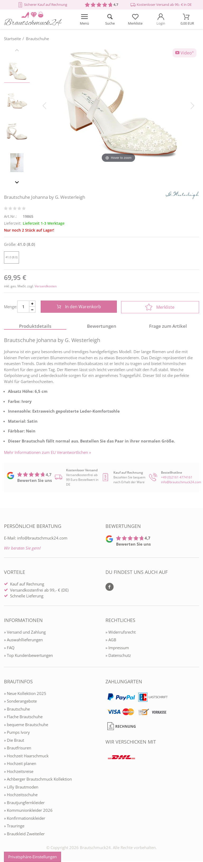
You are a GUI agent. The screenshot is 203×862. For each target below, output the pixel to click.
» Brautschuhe (17, 709)
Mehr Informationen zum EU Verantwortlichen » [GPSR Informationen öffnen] (47, 453)
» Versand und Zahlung (25, 632)
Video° (184, 53)
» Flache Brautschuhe (23, 717)
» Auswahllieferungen (23, 640)
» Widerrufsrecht (120, 632)
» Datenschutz (118, 656)
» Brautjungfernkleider (24, 803)
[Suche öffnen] (109, 19)
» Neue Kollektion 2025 (25, 694)
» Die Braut (14, 741)
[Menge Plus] (32, 304)
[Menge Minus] (32, 310)
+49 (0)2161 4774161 (176, 478)
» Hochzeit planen (20, 764)
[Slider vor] (17, 183)
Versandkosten (46, 286)
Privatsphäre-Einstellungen (32, 856)
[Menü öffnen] (84, 19)
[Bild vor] (192, 105)
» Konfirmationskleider (24, 819)
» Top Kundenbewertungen (28, 656)
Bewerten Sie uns (34, 481)
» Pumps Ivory (17, 733)
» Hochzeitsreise (18, 772)
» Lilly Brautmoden (21, 787)
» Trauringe (14, 826)
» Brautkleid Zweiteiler (24, 834)
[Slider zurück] (17, 51)
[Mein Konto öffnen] (160, 19)
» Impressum (117, 648)
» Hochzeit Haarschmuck (26, 756)
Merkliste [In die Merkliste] (159, 307)
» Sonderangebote (20, 702)
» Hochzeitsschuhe (21, 795)
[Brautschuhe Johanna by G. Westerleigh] (118, 105)
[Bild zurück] (44, 105)
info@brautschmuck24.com (181, 483)
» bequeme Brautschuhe (26, 725)
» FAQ (9, 648)
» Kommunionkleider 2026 (28, 811)
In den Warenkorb (78, 307)
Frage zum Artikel (168, 327)
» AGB (110, 640)
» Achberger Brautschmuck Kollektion (38, 780)
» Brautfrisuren (17, 749)
